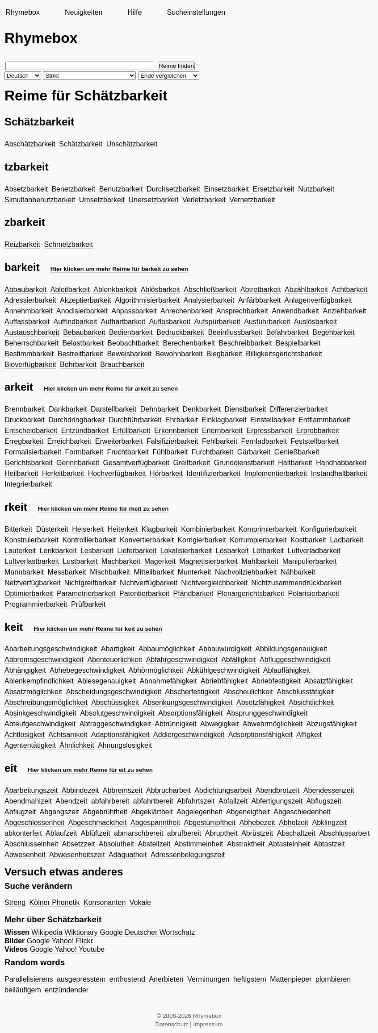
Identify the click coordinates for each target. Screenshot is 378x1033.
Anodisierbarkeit (82, 311)
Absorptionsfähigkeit (190, 713)
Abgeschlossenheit (34, 822)
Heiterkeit (123, 529)
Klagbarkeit (159, 529)
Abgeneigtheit (248, 812)
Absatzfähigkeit (328, 681)
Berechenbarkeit (189, 343)
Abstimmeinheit (198, 844)
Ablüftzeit (95, 833)
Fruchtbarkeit (127, 452)
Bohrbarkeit (78, 364)
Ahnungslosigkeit (125, 745)
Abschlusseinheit (31, 844)
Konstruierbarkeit (31, 540)
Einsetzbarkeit (226, 189)
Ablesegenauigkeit (106, 681)
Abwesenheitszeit (77, 854)
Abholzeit (293, 822)
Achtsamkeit (67, 734)
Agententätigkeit (30, 745)
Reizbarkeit (22, 244)
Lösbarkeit (232, 550)
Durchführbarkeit (135, 420)
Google (111, 932)
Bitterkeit (18, 529)
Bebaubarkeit (84, 332)
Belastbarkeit (83, 343)
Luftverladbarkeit (314, 550)
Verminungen (208, 979)
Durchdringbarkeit (76, 420)
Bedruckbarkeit (180, 332)
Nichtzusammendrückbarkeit (296, 583)
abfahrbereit (110, 801)
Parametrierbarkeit (86, 593)
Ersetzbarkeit (273, 189)
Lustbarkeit (80, 561)
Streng (14, 902)
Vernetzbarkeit (252, 200)
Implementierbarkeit (275, 473)
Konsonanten (105, 902)
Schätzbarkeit (80, 144)
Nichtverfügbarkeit (148, 583)
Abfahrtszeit (195, 801)
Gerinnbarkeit (77, 463)
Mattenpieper (290, 979)
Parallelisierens (28, 979)
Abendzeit (71, 801)
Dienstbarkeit (245, 409)
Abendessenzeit (328, 790)
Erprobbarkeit (317, 430)
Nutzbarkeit (316, 189)
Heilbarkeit (21, 473)
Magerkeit (160, 561)
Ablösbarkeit (160, 289)
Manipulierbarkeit (309, 561)
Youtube (92, 949)
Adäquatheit (128, 854)
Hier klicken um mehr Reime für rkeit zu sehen (103, 508)
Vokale (140, 902)
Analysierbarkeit (209, 300)
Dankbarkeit (68, 409)
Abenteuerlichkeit (114, 659)
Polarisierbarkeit (314, 593)
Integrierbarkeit (28, 484)
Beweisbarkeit (129, 354)
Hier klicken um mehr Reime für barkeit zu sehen (119, 269)
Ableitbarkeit (70, 289)
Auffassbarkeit (27, 321)
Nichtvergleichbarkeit (214, 583)
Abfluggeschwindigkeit (295, 659)
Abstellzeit (154, 844)
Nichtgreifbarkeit (90, 583)
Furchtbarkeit (212, 452)
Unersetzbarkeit (153, 200)
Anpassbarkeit (133, 311)
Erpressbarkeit (269, 430)
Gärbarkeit (254, 452)
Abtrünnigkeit (175, 724)
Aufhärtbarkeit (123, 321)
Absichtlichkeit (311, 702)
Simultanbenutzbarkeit (39, 200)
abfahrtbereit (153, 801)
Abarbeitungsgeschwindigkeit (50, 649)
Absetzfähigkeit (260, 702)
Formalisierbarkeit (32, 452)
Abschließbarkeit (210, 289)
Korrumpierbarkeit (258, 540)
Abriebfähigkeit (224, 681)
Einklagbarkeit (224, 420)
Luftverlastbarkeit (31, 561)
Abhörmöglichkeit (156, 670)
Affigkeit (309, 734)
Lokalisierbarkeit (186, 550)
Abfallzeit (233, 801)
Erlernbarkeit (222, 430)
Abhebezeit (257, 822)
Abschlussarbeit (344, 833)
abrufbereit (184, 833)
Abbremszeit (123, 790)
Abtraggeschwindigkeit (115, 724)
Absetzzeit (78, 844)
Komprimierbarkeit (268, 529)
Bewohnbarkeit (178, 354)
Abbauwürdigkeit (225, 649)
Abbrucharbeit (168, 790)
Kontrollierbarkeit (89, 540)
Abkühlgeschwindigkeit (223, 670)
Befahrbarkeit (287, 332)
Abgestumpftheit (210, 822)
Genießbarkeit (296, 452)
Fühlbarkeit (170, 452)
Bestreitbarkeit (80, 354)
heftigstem (249, 979)
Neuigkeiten (84, 12)
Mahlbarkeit (260, 561)
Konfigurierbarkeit (328, 529)
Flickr (84, 941)
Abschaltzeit (296, 833)
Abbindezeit (80, 790)
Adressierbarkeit (30, 300)
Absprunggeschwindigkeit (267, 713)
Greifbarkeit (191, 463)
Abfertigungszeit (276, 801)
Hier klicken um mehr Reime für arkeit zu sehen (111, 388)
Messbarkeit (67, 572)
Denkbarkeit (201, 409)
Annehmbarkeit (28, 311)
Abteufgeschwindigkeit (40, 724)
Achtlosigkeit (24, 734)
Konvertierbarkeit (147, 540)
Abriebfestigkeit (276, 681)
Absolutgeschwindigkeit (117, 713)
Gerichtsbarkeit (28, 463)
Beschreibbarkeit (245, 343)
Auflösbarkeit (170, 321)
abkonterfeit (23, 833)
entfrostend (127, 979)
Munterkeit (194, 572)
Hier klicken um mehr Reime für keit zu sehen (98, 628)
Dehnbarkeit (159, 409)
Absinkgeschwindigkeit (40, 713)
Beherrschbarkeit (31, 343)
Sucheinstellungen (196, 12)
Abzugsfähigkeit (332, 724)
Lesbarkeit (96, 550)
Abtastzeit (329, 844)
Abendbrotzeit (278, 790)
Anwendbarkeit (295, 311)
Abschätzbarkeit (29, 144)
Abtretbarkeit (260, 289)
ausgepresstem (81, 979)
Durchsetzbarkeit (173, 189)
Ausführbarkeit (267, 321)
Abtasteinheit (289, 844)
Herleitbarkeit (63, 473)
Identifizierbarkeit (213, 473)
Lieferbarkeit (136, 550)
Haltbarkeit (295, 463)
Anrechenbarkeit (186, 311)
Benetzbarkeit (73, 189)
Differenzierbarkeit (299, 409)
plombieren (333, 979)
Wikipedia (46, 932)
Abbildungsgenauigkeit (291, 649)
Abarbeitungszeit (31, 790)
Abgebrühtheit (105, 812)
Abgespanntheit (155, 822)
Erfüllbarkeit (131, 430)
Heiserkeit (88, 529)
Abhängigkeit (25, 670)
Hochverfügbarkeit (117, 473)
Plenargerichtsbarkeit (250, 593)
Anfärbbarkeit (259, 300)
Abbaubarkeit (25, 289)
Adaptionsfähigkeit (120, 734)
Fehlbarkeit (219, 441)
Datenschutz (172, 1024)
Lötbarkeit (268, 550)
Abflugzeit (20, 812)
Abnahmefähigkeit (168, 681)
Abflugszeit (324, 801)
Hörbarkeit (166, 473)
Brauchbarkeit (122, 364)
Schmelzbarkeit (68, 244)
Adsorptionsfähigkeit (260, 734)
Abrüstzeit (257, 833)
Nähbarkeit (298, 572)
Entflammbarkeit (324, 420)
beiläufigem (22, 990)
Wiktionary (81, 932)
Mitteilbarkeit (154, 572)
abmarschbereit (138, 833)
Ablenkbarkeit (115, 289)
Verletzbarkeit (204, 200)
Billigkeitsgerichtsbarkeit (284, 354)
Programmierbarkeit (35, 604)
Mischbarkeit (110, 572)
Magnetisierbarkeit (208, 561)
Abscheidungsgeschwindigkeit (113, 692)
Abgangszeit (59, 812)
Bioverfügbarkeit (30, 364)
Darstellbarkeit (113, 409)
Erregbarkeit (23, 441)
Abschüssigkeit (115, 702)
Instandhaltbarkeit (339, 473)
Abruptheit (221, 833)
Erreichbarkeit (69, 441)
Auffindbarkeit (75, 321)
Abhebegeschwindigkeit (87, 670)
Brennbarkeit (24, 409)
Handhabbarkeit (341, 463)
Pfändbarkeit (193, 593)
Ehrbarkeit (181, 420)
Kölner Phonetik (54, 902)
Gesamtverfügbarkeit (136, 463)
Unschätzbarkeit (132, 144)
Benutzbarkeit (121, 189)
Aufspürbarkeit (217, 321)
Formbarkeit (84, 452)
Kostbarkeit (308, 540)
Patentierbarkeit (144, 593)
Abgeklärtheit (151, 812)
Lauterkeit (20, 550)
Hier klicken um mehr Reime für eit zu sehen (90, 769)
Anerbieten (166, 979)
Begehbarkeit (333, 332)
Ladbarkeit (346, 540)
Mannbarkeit (24, 572)
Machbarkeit (120, 561)
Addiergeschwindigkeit (188, 734)
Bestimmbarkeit (29, 354)
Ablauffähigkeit (286, 670)
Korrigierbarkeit (201, 540)
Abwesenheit (25, 854)
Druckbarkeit (24, 420)
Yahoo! (63, 941)
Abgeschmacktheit (97, 822)
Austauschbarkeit (31, 332)
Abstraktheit (246, 844)
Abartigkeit (118, 649)
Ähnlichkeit (76, 745)
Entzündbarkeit (85, 430)
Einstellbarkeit (272, 420)
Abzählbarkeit (306, 289)
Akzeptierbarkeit (85, 300)
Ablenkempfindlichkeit (39, 681)
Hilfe (134, 12)
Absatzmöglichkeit (33, 692)
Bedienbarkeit (131, 332)
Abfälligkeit (238, 659)
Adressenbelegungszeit (188, 854)
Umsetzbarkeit (102, 200)
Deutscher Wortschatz (160, 932)
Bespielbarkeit (298, 343)
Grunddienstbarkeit (244, 463)
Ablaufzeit (61, 833)
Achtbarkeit (349, 289)
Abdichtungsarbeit (223, 790)
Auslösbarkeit (315, 321)
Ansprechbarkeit (242, 311)
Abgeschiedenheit (301, 812)
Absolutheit (116, 844)
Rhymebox (22, 12)
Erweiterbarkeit (119, 441)
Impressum (208, 1024)
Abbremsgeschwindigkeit (44, 659)
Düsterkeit (52, 529)
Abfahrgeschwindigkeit (182, 659)
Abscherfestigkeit (192, 692)
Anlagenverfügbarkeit (318, 300)
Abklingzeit (329, 822)
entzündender (66, 990)
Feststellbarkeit (314, 441)
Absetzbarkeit (26, 189)
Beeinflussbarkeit (235, 332)
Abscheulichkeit (248, 692)
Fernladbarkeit (264, 441)
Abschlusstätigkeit (305, 692)
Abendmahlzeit (28, 801)
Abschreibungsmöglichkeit (46, 702)
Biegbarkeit (224, 354)
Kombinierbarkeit (208, 529)
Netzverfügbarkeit (32, 583)
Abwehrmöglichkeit (272, 724)
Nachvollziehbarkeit (246, 572)
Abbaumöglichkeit (167, 649)
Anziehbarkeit (344, 311)
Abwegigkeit (219, 724)
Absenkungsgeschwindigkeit (188, 702)
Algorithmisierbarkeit (147, 300)
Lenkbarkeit (58, 550)
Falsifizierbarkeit (172, 441)
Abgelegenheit (199, 812)
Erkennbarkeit (176, 430)
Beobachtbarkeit (133, 343)
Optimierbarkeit (28, 593)
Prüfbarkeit (88, 604)
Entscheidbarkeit (30, 430)
